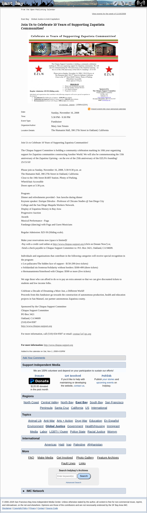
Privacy (32, 508)
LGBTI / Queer (58, 431)
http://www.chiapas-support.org (68, 244)
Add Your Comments (34, 357)
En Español (111, 420)
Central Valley (50, 402)
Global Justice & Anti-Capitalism (45, 19)
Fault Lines (68, 463)
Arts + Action (65, 420)
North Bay (67, 402)
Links (82, 463)
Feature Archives (108, 457)
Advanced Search (73, 482)
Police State (77, 431)
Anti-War (49, 420)
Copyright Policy (20, 508)
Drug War (81, 420)
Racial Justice (96, 431)
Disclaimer (6, 508)
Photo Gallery (85, 457)
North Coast (31, 402)
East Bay (25, 19)
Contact (41, 508)
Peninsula (46, 407)
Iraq (68, 444)
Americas (50, 444)
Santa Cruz (62, 407)
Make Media (45, 457)
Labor (43, 431)
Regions (28, 396)
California (77, 407)
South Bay (96, 402)
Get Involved (65, 457)
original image (67, 105)
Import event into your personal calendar (107, 109)
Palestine (79, 444)
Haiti (61, 444)
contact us (79, 386)
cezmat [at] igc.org (82, 333)
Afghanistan (94, 444)
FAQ (31, 457)
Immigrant (113, 426)
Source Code (52, 508)
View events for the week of (109, 14)
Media (34, 431)
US (87, 407)
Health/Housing (95, 426)
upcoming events (105, 382)
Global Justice (55, 426)
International (99, 407)
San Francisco (114, 402)
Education (95, 420)
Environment (35, 426)
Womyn (112, 431)
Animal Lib (34, 420)
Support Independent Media (41, 364)
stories (108, 379)
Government (75, 426)
